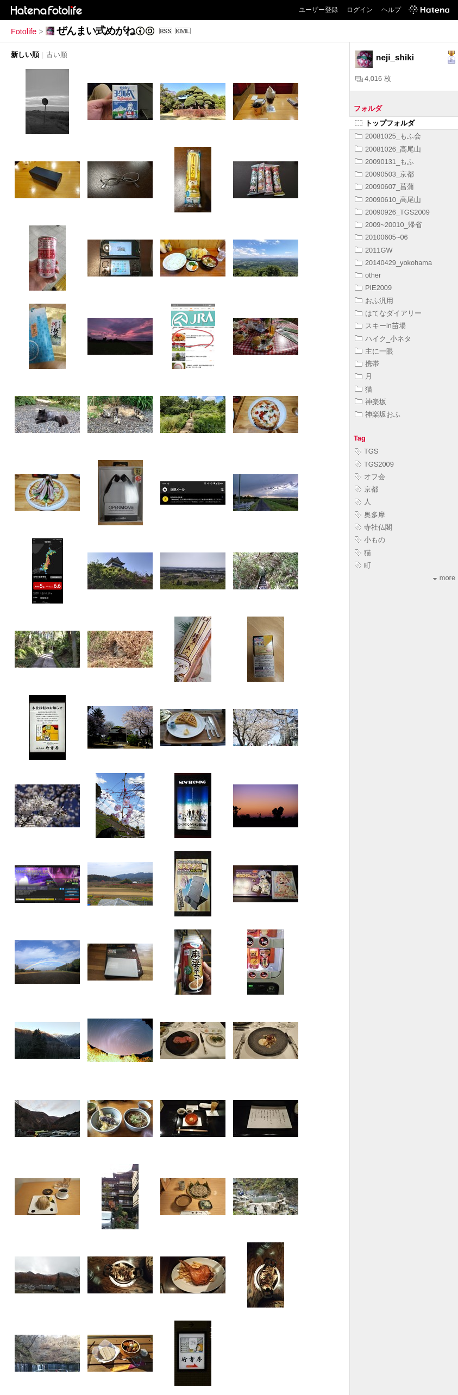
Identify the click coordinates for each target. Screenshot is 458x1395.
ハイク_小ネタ (383, 339)
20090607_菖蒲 (384, 187)
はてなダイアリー (388, 313)
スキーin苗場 (380, 326)
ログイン (360, 10)
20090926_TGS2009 (392, 212)
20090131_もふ (384, 162)
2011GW (374, 250)
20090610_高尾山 (388, 200)
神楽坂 (370, 402)
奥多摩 (370, 515)
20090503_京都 (384, 174)
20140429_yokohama (393, 263)
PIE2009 (373, 288)
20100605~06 (381, 237)
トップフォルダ (385, 123)
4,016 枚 (373, 78)
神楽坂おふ (377, 414)
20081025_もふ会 (388, 136)
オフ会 (370, 477)
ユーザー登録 (318, 10)
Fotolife (23, 31)
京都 (366, 489)
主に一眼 (374, 351)
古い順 (56, 55)
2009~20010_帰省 (388, 225)
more (444, 578)
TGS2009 (374, 464)
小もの (370, 540)
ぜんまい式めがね (96, 30)
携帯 (367, 364)
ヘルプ (391, 10)
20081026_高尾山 (388, 149)
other (368, 275)
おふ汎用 (374, 301)
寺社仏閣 (373, 527)
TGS (366, 451)
